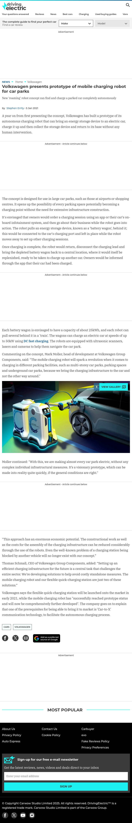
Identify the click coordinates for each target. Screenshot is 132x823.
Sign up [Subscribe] (66, 786)
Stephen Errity (15, 108)
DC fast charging (36, 341)
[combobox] (60, 23)
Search (128, 5)
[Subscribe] (66, 776)
